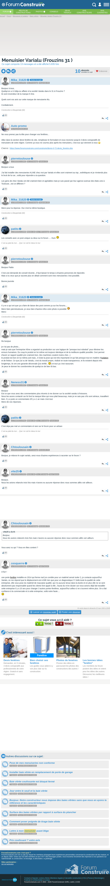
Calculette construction (72, 878)
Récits (23, 12)
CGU (84, 878)
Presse (90, 878)
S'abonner (102, 71)
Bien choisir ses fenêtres (39, 661)
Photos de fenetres (67, 660)
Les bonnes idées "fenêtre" (93, 661)
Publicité (27, 880)
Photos (39, 12)
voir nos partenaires (7, 864)
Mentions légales (57, 878)
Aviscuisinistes (102, 12)
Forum (6, 12)
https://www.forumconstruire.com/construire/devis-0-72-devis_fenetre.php (41, 148)
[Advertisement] (55, 507)
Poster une (69, 612)
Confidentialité (37, 880)
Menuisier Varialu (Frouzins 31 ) (37, 60)
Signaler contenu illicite (40, 878)
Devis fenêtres (11, 660)
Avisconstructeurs (84, 12)
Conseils (54, 12)
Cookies (47, 880)
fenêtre (13, 577)
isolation (104, 358)
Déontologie (98, 878)
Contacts (27, 878)
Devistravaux (67, 12)
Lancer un (43, 612)
